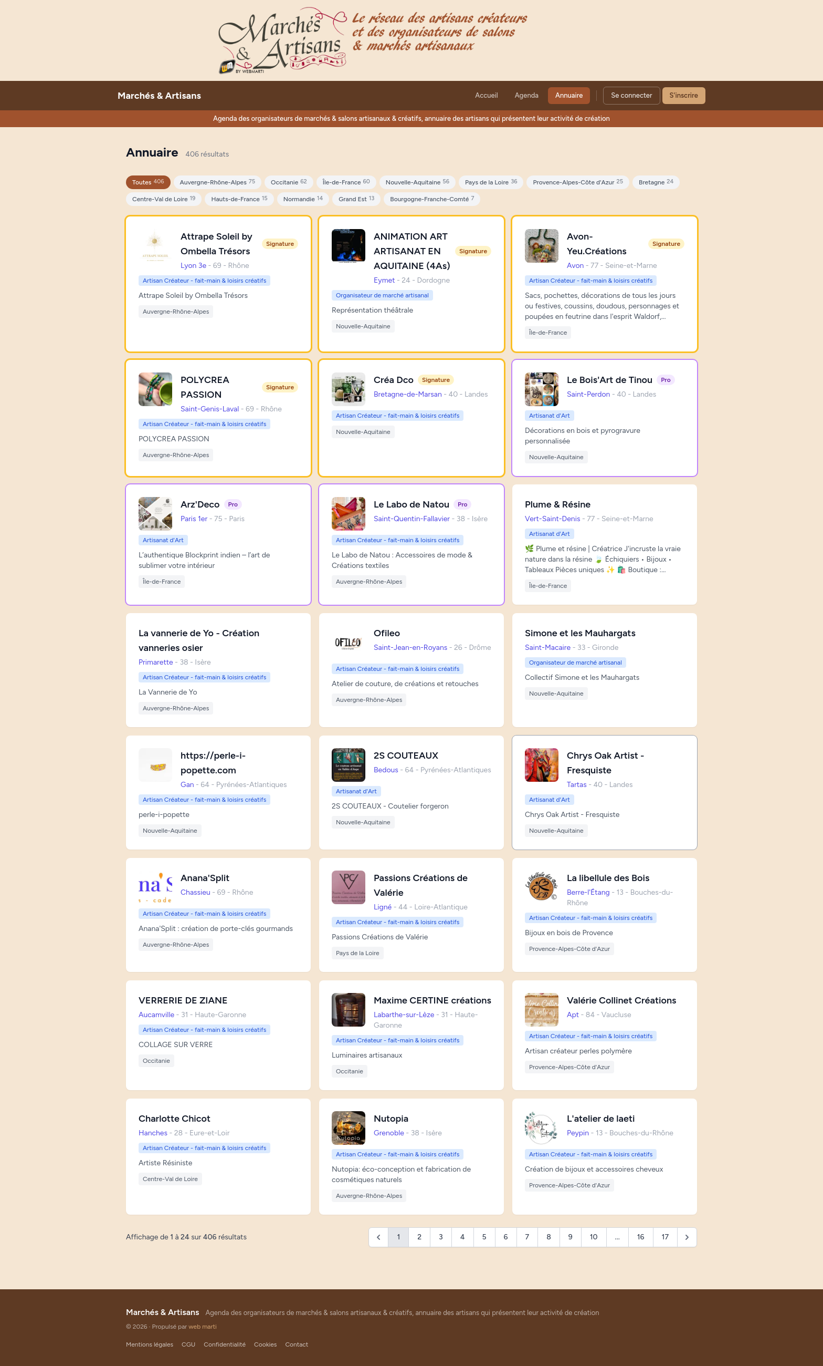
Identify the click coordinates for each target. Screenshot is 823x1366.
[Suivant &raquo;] (687, 1237)
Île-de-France (346, 182)
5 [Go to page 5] (484, 1237)
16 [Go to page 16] (641, 1237)
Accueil (486, 95)
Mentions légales (149, 1344)
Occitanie (289, 182)
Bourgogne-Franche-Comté (432, 198)
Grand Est (356, 198)
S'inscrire (684, 95)
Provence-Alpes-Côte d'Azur (578, 182)
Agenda (527, 95)
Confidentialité (225, 1344)
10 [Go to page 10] (594, 1237)
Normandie (303, 198)
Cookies (265, 1344)
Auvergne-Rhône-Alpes (217, 182)
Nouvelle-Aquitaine (417, 182)
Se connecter (631, 95)
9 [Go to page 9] (570, 1237)
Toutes (148, 182)
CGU (188, 1344)
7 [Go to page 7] (527, 1237)
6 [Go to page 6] (506, 1237)
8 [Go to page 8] (548, 1237)
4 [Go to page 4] (462, 1237)
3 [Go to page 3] (441, 1237)
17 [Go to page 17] (665, 1237)
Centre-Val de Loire (163, 198)
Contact (296, 1344)
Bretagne (656, 182)
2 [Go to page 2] (419, 1237)
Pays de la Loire (491, 182)
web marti (202, 1326)
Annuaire (569, 95)
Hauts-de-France (239, 198)
